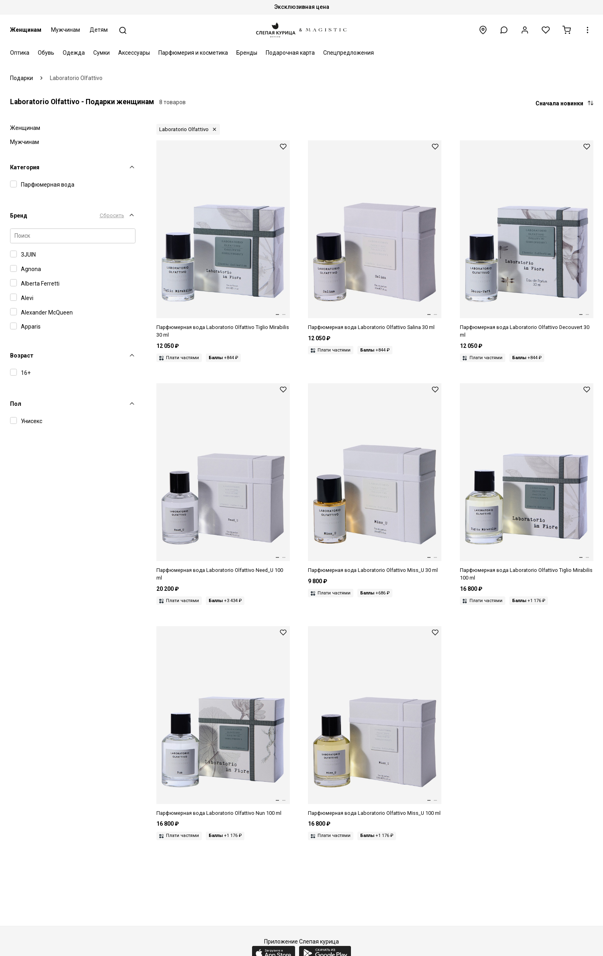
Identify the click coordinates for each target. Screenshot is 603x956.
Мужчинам (65, 30)
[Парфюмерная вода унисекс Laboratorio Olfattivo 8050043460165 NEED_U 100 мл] (223, 482)
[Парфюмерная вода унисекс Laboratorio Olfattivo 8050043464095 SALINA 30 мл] (374, 235)
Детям (99, 30)
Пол (15, 404)
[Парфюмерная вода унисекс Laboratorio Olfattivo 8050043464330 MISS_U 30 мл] (374, 478)
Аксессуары (134, 52)
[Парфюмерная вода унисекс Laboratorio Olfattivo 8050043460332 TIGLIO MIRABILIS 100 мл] (526, 482)
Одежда (74, 52)
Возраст (21, 355)
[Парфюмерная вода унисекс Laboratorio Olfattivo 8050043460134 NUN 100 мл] (223, 721)
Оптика (19, 52)
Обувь (46, 52)
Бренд (18, 215)
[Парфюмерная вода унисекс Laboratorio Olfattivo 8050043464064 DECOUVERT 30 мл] (526, 239)
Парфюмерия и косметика (193, 52)
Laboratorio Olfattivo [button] (184, 129)
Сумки (101, 52)
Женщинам (25, 30)
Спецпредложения (348, 52)
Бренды (246, 52)
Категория (24, 167)
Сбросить (112, 215)
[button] (504, 30)
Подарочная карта (290, 52)
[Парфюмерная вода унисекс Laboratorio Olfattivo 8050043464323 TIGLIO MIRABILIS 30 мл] (223, 239)
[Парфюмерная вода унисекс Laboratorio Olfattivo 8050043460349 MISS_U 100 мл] (374, 721)
